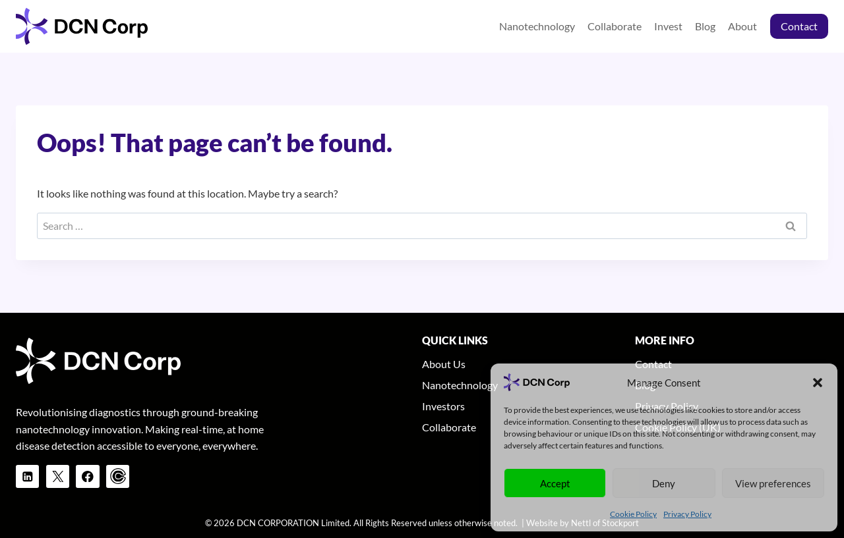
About (742, 26)
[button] (817, 382)
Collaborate (615, 26)
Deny (663, 483)
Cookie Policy (633, 514)
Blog (705, 26)
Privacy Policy (687, 514)
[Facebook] (87, 476)
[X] (57, 476)
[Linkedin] (27, 476)
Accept (555, 483)
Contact (799, 26)
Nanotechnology (537, 26)
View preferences (773, 483)
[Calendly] (117, 476)
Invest (668, 26)
